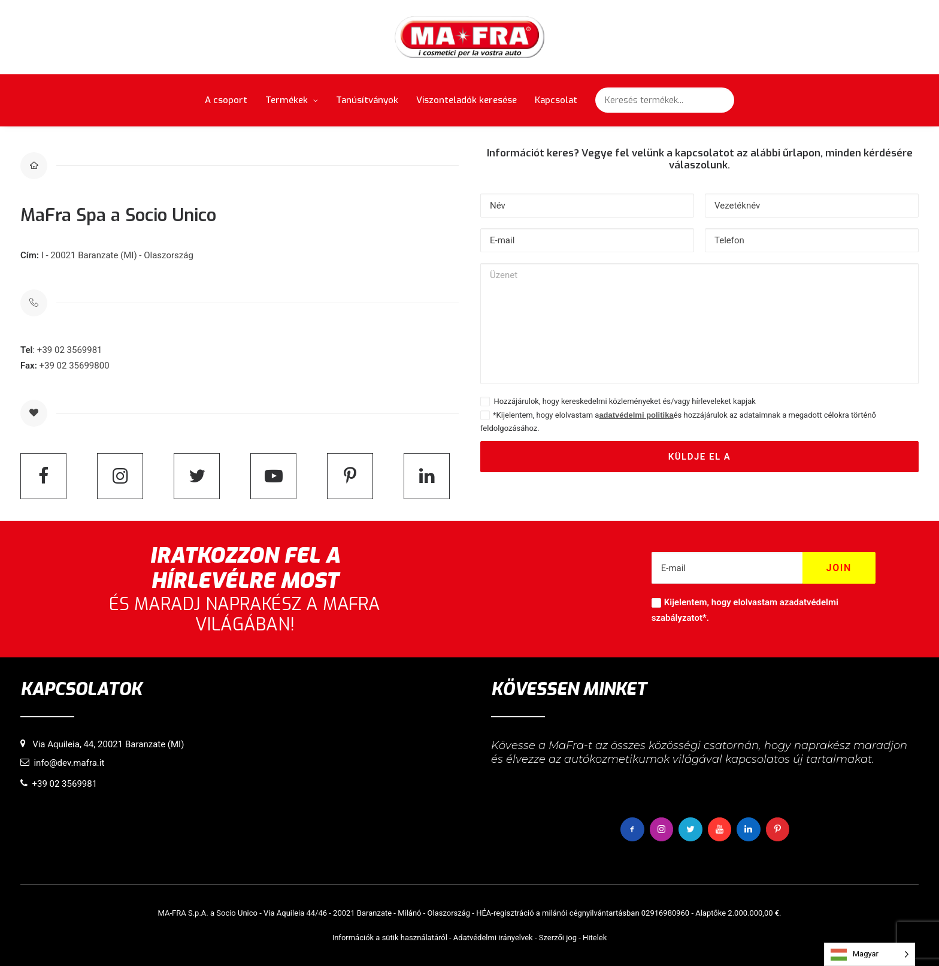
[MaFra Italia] (470, 37)
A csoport (226, 100)
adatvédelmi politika (636, 414)
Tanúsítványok (367, 100)
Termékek (291, 100)
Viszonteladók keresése (466, 100)
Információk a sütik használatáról (389, 936)
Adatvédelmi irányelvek (493, 936)
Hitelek (595, 936)
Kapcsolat (556, 100)
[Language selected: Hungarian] (869, 954)
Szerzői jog (558, 936)
